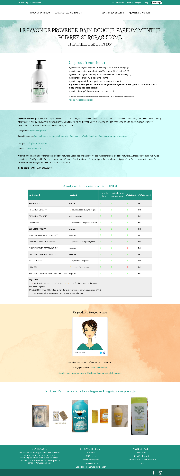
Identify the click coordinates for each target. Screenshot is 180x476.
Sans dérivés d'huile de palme (83, 136)
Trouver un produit (42, 13)
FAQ (142, 463)
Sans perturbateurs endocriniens (114, 136)
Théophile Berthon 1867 (38, 143)
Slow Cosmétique (33, 148)
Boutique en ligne (134, 3)
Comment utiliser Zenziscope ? (142, 459)
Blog (146, 3)
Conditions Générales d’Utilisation (91, 466)
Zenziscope (156, 3)
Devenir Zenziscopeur (112, 13)
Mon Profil (141, 452)
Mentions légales (91, 459)
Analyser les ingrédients (70, 13)
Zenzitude (80, 352)
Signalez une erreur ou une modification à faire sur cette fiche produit (90, 373)
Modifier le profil (141, 456)
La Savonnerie (118, 3)
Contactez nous (91, 463)
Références (91, 456)
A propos (91, 452)
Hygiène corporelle (37, 130)
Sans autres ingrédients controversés (51, 136)
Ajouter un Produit (138, 13)
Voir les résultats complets (81, 99)
